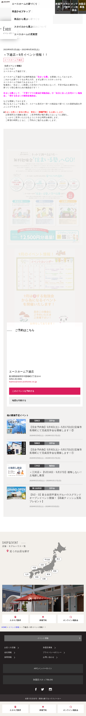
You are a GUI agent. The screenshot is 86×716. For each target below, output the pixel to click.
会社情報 (8, 652)
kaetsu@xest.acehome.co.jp (23, 382)
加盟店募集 (82, 5)
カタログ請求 (66, 5)
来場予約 (58, 5)
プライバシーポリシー (52, 652)
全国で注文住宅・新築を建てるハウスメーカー (43, 698)
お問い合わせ (48, 657)
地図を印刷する (19, 400)
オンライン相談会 (74, 7)
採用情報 (8, 657)
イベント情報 (43, 638)
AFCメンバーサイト (43, 668)
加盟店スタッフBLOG (43, 680)
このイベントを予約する (23, 391)
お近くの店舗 (10, 647)
